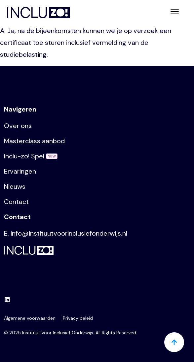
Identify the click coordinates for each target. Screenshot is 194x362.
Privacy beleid (78, 318)
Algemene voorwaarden (30, 318)
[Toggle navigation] (175, 12)
